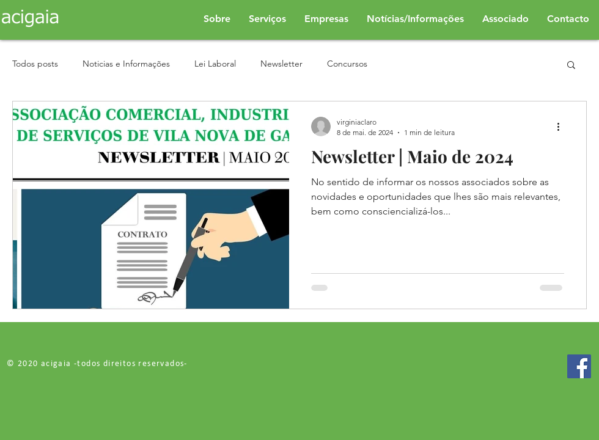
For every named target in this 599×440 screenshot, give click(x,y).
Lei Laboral (215, 63)
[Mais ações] (562, 126)
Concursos (347, 63)
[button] (571, 65)
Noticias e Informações (126, 63)
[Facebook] (579, 366)
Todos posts (35, 63)
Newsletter (281, 63)
